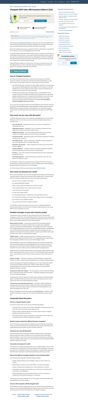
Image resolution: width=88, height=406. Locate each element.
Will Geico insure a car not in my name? (68, 14)
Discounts (68, 1)
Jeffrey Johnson (27, 27)
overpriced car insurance (24, 42)
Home (11, 6)
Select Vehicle (43, 2)
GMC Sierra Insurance (64, 36)
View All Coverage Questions (66, 30)
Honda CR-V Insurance (64, 38)
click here (31, 101)
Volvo (29, 6)
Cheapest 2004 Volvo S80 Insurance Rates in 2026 (23, 395)
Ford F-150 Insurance (64, 48)
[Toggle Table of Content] (19, 71)
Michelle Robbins (43, 27)
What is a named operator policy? (67, 12)
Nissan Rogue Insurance (64, 44)
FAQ (56, 1)
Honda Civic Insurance (64, 40)
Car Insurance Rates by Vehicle (20, 6)
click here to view (41, 168)
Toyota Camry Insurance (64, 50)
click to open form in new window (29, 87)
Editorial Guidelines (14, 35)
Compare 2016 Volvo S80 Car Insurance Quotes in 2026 (42, 395)
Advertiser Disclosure (50, 31)
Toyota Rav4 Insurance (64, 42)
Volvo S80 (34, 6)
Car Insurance (61, 2)
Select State (51, 2)
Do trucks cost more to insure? (66, 21)
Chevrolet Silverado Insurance (66, 46)
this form (44, 207)
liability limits (39, 291)
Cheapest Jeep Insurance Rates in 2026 (68, 19)
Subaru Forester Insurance (65, 52)
